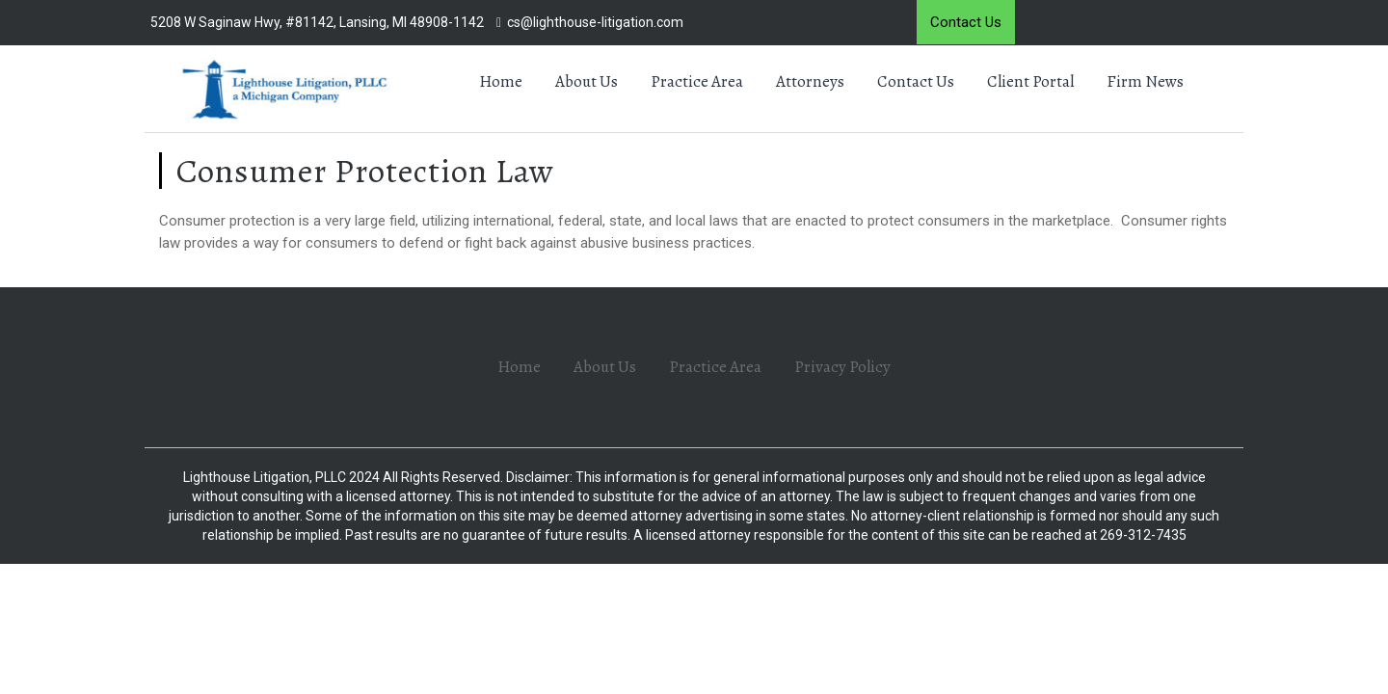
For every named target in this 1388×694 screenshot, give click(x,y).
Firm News (1145, 81)
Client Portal (1030, 81)
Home (500, 81)
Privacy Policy (842, 367)
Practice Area (697, 81)
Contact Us (965, 22)
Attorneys (810, 81)
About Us (586, 81)
